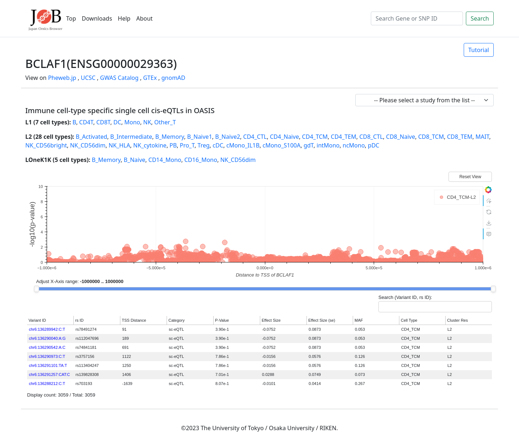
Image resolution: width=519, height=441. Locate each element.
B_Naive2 (227, 137)
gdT (309, 145)
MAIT (482, 137)
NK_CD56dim (88, 145)
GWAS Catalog (119, 78)
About (144, 18)
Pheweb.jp (62, 78)
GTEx (150, 78)
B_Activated (91, 137)
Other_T (165, 122)
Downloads (97, 18)
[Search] (417, 18)
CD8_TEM (459, 137)
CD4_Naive (284, 137)
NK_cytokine (150, 145)
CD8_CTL (371, 137)
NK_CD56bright (46, 145)
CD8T (103, 122)
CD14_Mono (165, 160)
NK (147, 122)
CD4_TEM (343, 137)
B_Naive (134, 160)
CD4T (86, 122)
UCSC (88, 78)
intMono (328, 145)
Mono (132, 122)
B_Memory (169, 137)
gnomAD (173, 78)
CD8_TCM (431, 137)
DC (117, 122)
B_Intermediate (131, 137)
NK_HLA (119, 145)
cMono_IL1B (243, 145)
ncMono (354, 145)
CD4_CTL (255, 137)
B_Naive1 (199, 137)
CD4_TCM (315, 137)
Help (124, 18)
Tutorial (478, 50)
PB (173, 145)
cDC (218, 145)
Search (480, 18)
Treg (204, 145)
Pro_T (187, 145)
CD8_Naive (400, 137)
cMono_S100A (281, 145)
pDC (373, 145)
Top (71, 18)
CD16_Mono (200, 160)
